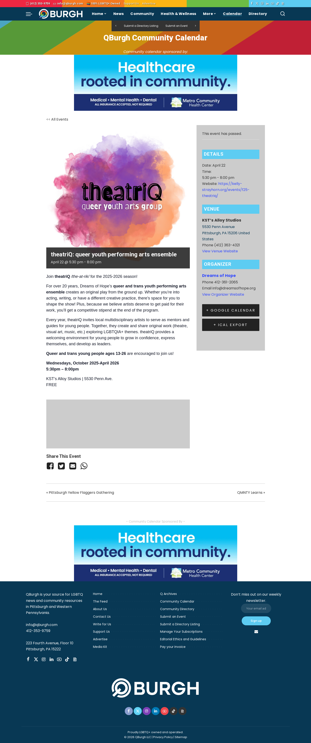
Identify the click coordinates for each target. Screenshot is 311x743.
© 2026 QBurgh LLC (137, 737)
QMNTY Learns (251, 492)
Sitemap (181, 737)
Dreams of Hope (219, 275)
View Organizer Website (223, 294)
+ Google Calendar (230, 310)
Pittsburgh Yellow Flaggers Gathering (80, 492)
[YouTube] (272, 3)
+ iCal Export (231, 324)
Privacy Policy (163, 737)
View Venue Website (220, 251)
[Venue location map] (118, 423)
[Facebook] (251, 3)
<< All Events (57, 119)
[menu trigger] (31, 14)
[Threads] (282, 3)
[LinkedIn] (267, 3)
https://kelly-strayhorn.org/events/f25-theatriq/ (226, 189)
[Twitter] (257, 3)
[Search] (282, 14)
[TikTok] (277, 3)
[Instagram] (262, 3)
